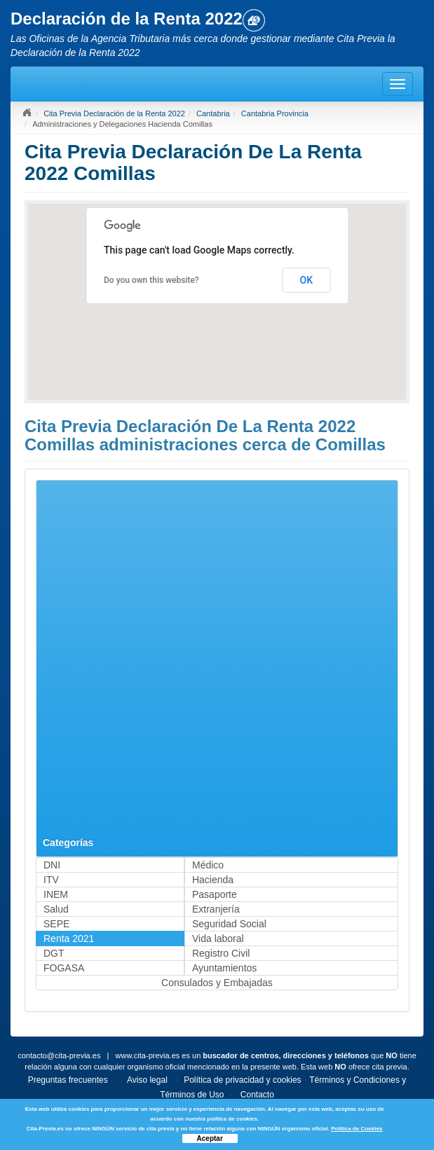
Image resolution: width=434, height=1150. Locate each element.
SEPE (56, 923)
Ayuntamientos (224, 968)
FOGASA (63, 968)
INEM (55, 894)
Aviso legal (147, 1080)
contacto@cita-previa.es (59, 1055)
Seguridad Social (229, 923)
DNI (51, 865)
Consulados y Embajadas (217, 982)
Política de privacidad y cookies (242, 1080)
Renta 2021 (68, 938)
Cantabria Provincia (274, 113)
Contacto (257, 1095)
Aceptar (210, 1138)
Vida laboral (218, 938)
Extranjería (216, 909)
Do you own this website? (151, 280)
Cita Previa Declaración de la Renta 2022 (114, 113)
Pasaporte (214, 894)
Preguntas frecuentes (68, 1080)
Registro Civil (221, 953)
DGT (54, 953)
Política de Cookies (356, 1128)
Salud (56, 909)
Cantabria (213, 113)
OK (306, 280)
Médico (208, 865)
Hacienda (212, 879)
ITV (51, 879)
